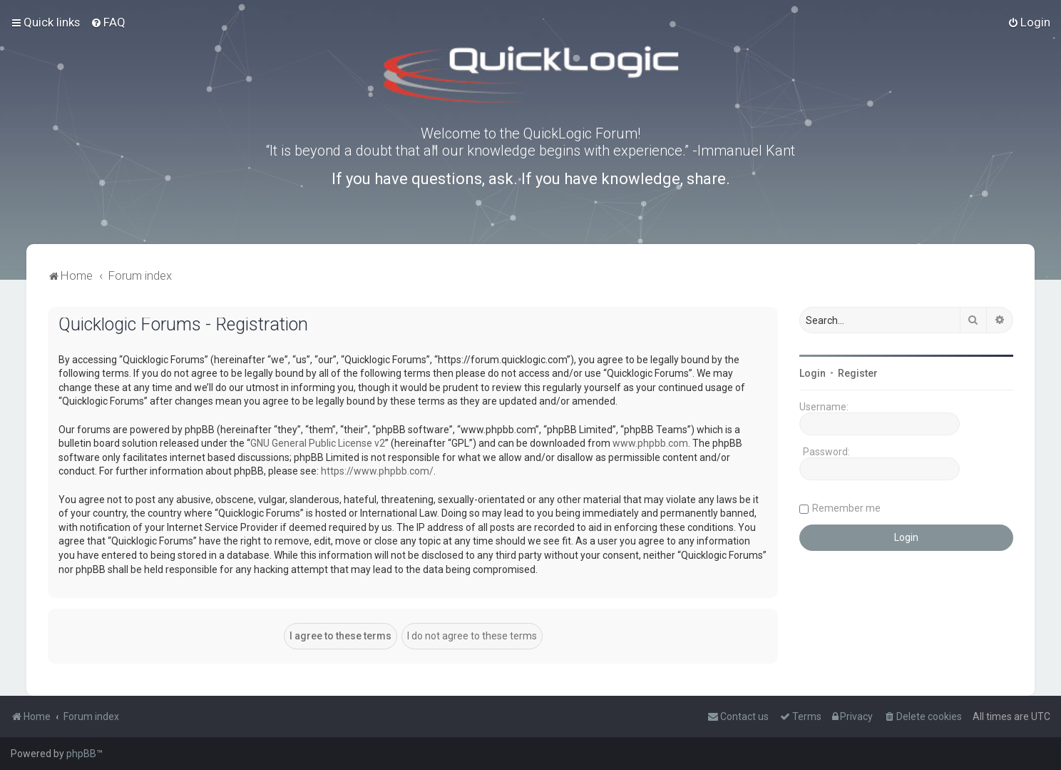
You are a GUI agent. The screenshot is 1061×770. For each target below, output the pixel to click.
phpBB (81, 753)
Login (812, 373)
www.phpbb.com (650, 443)
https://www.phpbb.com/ (377, 471)
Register (858, 373)
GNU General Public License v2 (317, 443)
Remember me (846, 508)
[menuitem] (108, 22)
